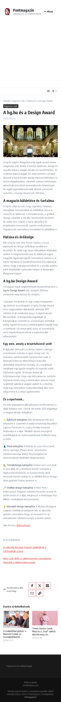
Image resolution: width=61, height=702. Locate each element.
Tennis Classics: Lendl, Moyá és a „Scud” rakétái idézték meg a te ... (43, 631)
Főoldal (7, 101)
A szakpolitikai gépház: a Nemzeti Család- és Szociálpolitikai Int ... (14, 634)
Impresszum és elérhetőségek (19, 666)
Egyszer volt (19, 101)
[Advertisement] (30, 53)
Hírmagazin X (31, 697)
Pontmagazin (23, 10)
